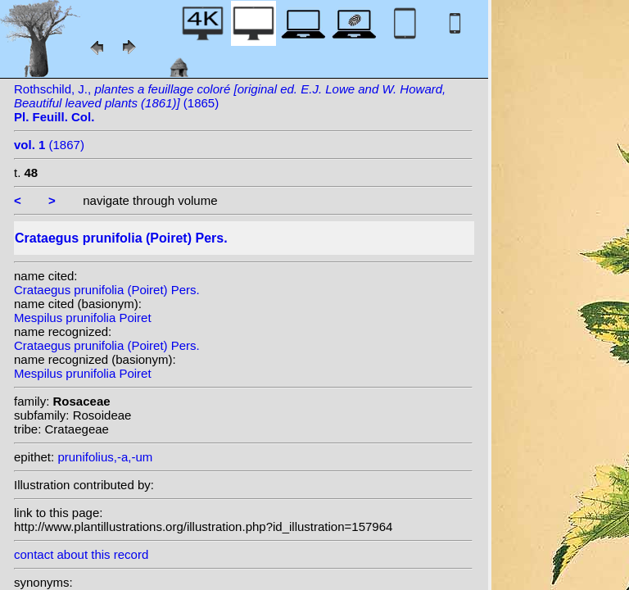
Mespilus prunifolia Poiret (83, 317)
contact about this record (81, 554)
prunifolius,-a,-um (104, 457)
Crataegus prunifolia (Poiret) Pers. (107, 290)
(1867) (49, 145)
